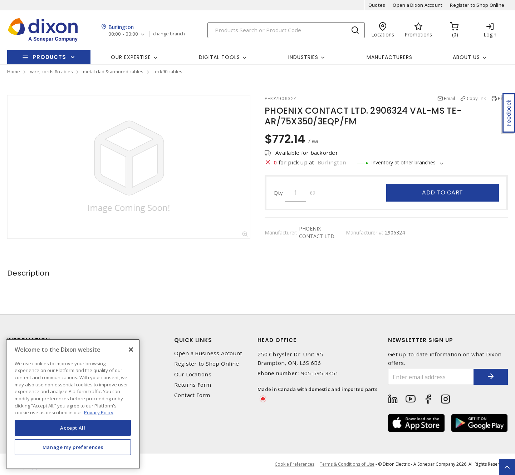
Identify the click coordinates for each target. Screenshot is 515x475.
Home (13, 71)
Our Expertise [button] (131, 57)
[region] (73, 404)
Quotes (377, 5)
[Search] (286, 30)
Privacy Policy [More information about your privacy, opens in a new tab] (98, 412)
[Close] (131, 349)
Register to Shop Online (477, 5)
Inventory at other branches (404, 162)
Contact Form (192, 395)
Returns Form (192, 384)
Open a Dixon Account (417, 5)
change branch (169, 34)
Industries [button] (303, 57)
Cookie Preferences (294, 464)
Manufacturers (389, 57)
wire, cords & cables (51, 71)
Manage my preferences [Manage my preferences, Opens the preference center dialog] (73, 447)
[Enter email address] (430, 377)
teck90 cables (167, 71)
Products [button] (49, 57)
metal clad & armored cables (113, 71)
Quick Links (193, 340)
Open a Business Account (208, 353)
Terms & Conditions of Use (347, 464)
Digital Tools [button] (219, 57)
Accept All (72, 428)
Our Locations (192, 374)
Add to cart (442, 192)
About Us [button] (466, 57)
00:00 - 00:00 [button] (123, 34)
